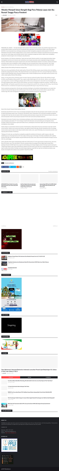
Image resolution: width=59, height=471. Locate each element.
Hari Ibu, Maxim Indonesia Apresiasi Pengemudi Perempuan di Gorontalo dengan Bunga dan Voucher (28, 185)
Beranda (2, 7)
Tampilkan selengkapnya (53, 171)
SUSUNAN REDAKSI (12, 267)
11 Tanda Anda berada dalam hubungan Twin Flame (18, 386)
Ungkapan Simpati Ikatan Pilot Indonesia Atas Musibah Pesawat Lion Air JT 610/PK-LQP (26, 256)
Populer (11, 377)
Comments (48, 377)
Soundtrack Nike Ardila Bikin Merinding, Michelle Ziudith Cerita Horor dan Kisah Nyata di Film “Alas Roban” (30, 380)
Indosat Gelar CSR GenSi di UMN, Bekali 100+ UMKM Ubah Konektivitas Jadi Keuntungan (48, 185)
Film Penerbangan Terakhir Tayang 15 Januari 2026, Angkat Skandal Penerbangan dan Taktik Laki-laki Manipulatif (31, 397)
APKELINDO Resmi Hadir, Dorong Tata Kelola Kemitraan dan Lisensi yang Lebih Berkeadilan (9, 185)
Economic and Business (9, 7)
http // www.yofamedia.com (11, 432)
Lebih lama (55, 225)
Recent (29, 377)
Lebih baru (4, 225)
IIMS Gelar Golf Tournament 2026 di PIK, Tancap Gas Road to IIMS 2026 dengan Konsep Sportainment (29, 403)
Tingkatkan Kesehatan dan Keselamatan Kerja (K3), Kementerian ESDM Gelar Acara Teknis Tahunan (28, 262)
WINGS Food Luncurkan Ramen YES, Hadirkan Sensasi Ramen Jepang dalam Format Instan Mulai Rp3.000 (30, 392)
